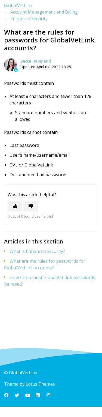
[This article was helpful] (15, 206)
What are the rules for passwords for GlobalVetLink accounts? (44, 264)
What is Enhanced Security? (37, 251)
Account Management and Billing (44, 12)
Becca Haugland (35, 61)
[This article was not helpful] (30, 206)
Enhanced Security (29, 18)
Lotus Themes (40, 384)
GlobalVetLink (18, 5)
